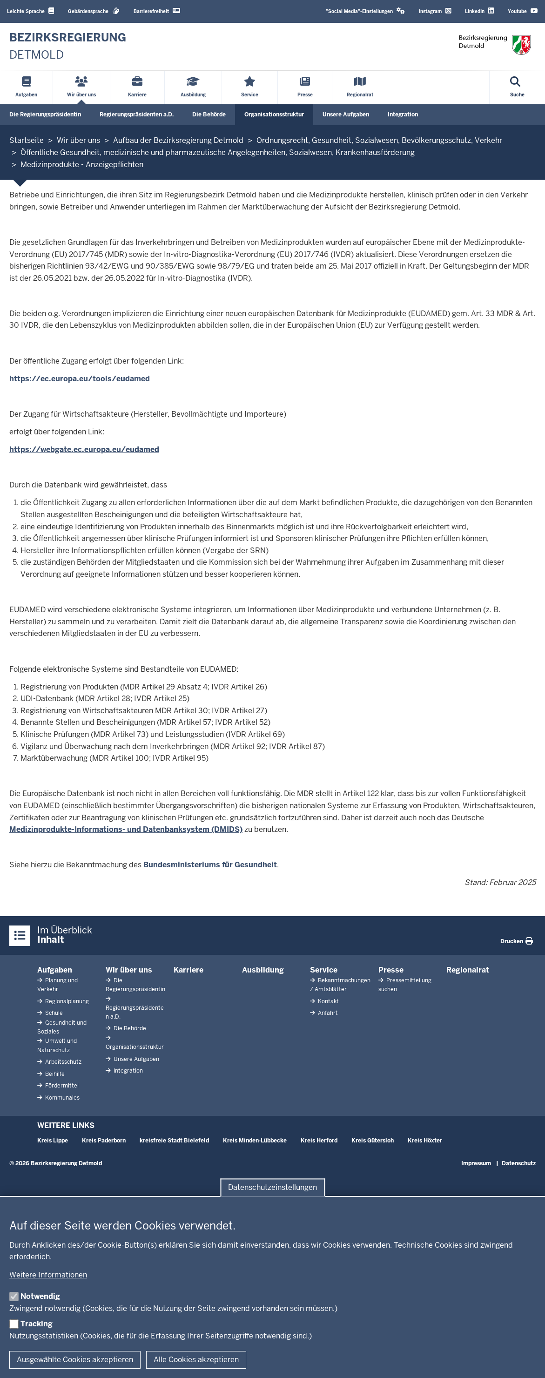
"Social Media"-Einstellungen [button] (365, 10)
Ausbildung (263, 970)
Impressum (476, 1163)
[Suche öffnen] (517, 87)
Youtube (523, 10)
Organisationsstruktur (274, 114)
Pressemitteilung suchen (404, 985)
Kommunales (62, 1097)
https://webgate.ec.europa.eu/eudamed (84, 449)
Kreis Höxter (425, 1140)
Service (323, 970)
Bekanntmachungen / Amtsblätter (340, 985)
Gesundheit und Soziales (62, 1027)
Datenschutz (519, 1163)
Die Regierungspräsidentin (45, 114)
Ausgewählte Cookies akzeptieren (75, 1359)
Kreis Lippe (52, 1140)
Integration (403, 114)
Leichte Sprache (30, 10)
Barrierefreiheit (157, 10)
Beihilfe (54, 1074)
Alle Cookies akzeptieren (196, 1359)
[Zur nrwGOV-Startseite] (67, 46)
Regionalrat (467, 970)
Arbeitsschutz (62, 1062)
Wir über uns (129, 970)
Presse (391, 970)
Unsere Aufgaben (346, 114)
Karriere (188, 970)
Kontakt (327, 1001)
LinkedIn (479, 10)
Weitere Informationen (48, 1275)
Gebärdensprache (94, 10)
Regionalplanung (66, 1001)
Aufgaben (54, 970)
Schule (53, 1013)
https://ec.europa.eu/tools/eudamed (79, 379)
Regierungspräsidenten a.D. (137, 114)
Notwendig (40, 1296)
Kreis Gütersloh (372, 1140)
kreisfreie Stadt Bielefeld (174, 1140)
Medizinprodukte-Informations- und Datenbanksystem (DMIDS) (125, 829)
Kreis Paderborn (104, 1140)
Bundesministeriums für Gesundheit (210, 865)
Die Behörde (209, 114)
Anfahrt (327, 1013)
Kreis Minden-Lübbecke (255, 1140)
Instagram (435, 10)
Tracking (36, 1324)
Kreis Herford (319, 1140)
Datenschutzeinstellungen (272, 1187)
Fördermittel (61, 1085)
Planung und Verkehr (57, 985)
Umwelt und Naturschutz (57, 1045)
